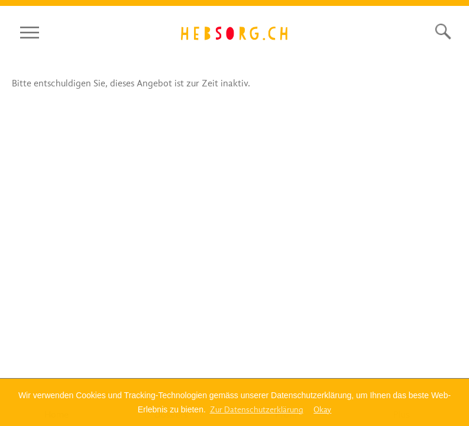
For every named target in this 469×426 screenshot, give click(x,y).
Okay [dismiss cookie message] (322, 410)
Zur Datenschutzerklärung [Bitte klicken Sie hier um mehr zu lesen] (256, 410)
